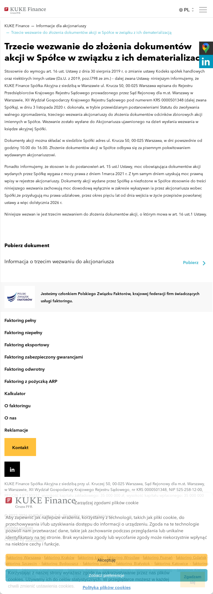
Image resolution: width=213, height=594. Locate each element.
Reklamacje (16, 429)
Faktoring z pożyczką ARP (30, 381)
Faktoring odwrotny (24, 369)
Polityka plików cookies (107, 587)
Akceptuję (106, 560)
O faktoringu (17, 405)
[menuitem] (187, 9)
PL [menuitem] (187, 9)
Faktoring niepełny (23, 332)
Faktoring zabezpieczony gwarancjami (43, 356)
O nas (10, 417)
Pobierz (194, 262)
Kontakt (20, 447)
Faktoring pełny (20, 320)
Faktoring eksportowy (26, 344)
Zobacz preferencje (106, 575)
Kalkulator (15, 393)
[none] (187, 9)
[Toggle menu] (203, 9)
